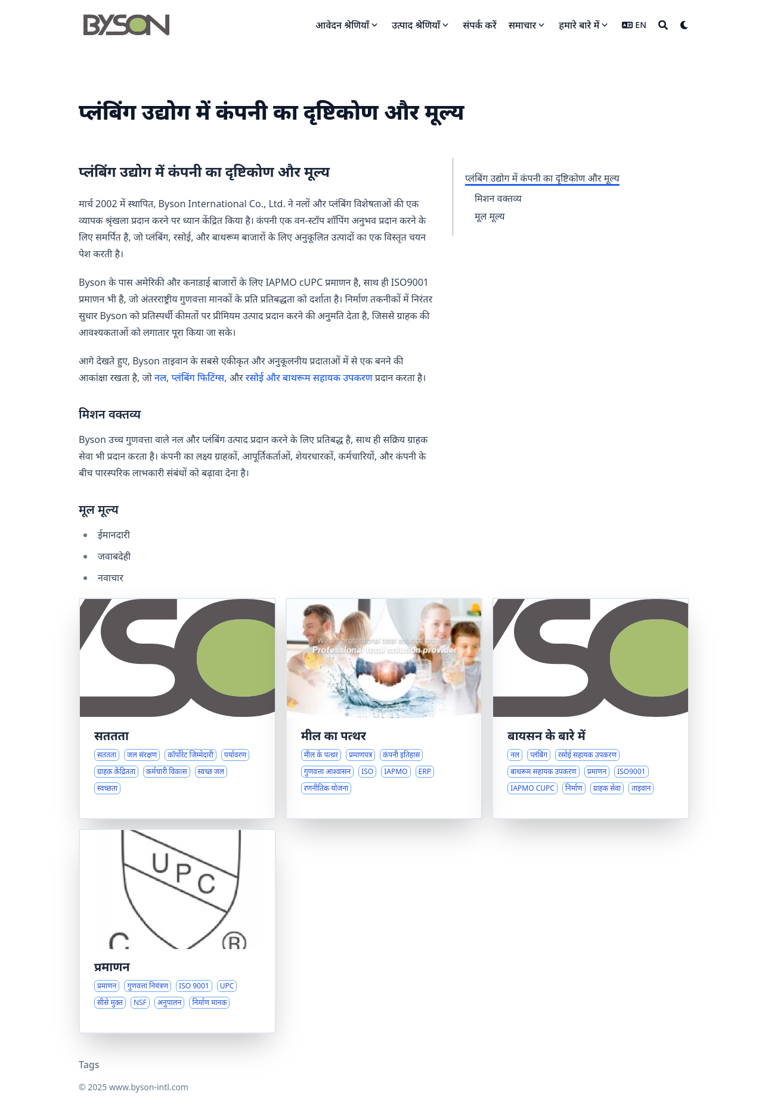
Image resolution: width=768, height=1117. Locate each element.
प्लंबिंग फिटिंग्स (198, 377)
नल (160, 377)
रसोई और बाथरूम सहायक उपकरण (309, 377)
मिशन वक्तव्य (498, 198)
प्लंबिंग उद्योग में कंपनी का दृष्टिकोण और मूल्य (542, 178)
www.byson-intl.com (148, 1087)
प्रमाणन (112, 967)
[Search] (663, 25)
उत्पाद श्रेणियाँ (416, 25)
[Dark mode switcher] (684, 25)
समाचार (523, 25)
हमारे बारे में (579, 25)
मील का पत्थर (333, 736)
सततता (111, 736)
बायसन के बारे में (546, 736)
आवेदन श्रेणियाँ (342, 25)
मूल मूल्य (490, 216)
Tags (89, 1064)
